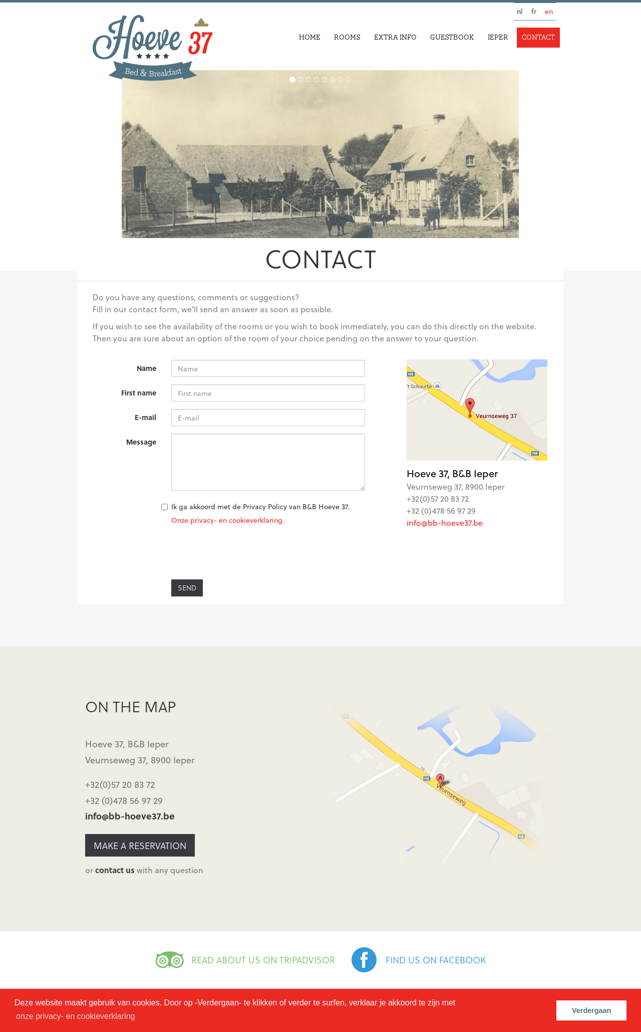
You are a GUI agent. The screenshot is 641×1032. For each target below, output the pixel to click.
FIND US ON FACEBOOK (436, 959)
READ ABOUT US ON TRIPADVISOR (263, 959)
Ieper (498, 37)
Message (141, 442)
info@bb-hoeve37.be (445, 522)
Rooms (347, 37)
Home (309, 37)
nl (520, 11)
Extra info (395, 37)
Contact (538, 37)
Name (146, 368)
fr (533, 11)
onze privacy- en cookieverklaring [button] (75, 1016)
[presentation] (247, 552)
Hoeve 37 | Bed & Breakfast (152, 48)
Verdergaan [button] (591, 1010)
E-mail (145, 417)
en (549, 11)
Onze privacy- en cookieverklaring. (227, 520)
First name (138, 392)
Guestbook (452, 37)
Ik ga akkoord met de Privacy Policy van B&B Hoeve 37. (260, 506)
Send (187, 587)
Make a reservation (140, 845)
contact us (115, 870)
